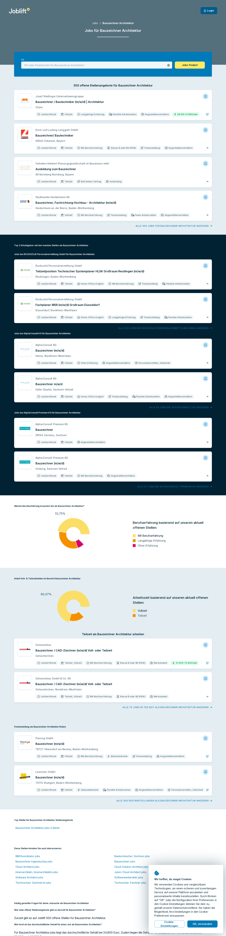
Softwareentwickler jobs (128, 877)
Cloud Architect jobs (27, 866)
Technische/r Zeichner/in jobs (33, 882)
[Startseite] (19, 10)
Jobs (95, 23)
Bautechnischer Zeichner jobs (132, 856)
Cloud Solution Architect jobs (131, 866)
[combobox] (96, 65)
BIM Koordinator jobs (28, 856)
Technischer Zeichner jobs (130, 882)
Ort (22, 60)
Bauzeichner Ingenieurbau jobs (34, 861)
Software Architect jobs (29, 877)
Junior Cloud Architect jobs (130, 872)
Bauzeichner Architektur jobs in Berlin (38, 827)
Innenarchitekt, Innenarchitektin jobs (37, 872)
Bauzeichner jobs (124, 861)
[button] (168, 65)
